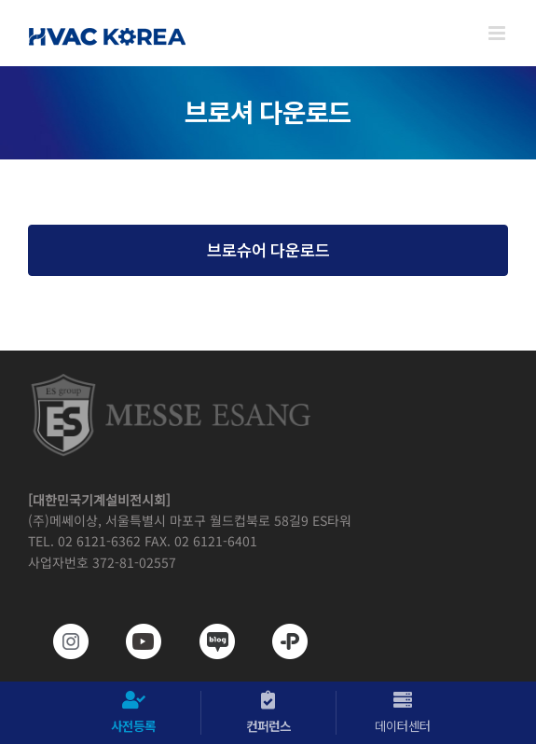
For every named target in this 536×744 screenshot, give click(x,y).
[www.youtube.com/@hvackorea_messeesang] (131, 641)
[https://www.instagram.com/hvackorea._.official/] (58, 641)
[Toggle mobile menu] (498, 33)
